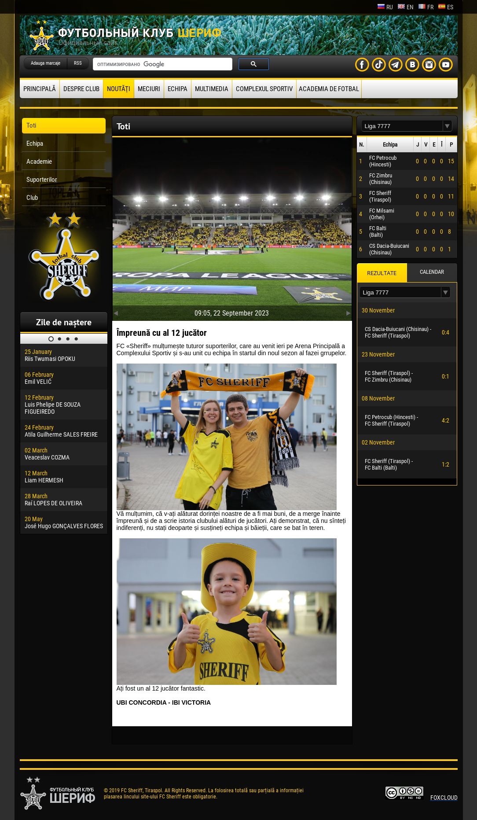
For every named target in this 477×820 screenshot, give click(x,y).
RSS (78, 63)
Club (32, 198)
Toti (31, 125)
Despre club (81, 89)
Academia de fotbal (329, 89)
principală (39, 89)
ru (385, 7)
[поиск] (161, 64)
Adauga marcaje (45, 63)
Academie (39, 161)
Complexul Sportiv (264, 89)
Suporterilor (41, 180)
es (445, 7)
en (405, 7)
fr (425, 7)
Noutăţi (118, 89)
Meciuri (149, 89)
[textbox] (402, 126)
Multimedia (211, 89)
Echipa (177, 89)
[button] (447, 126)
